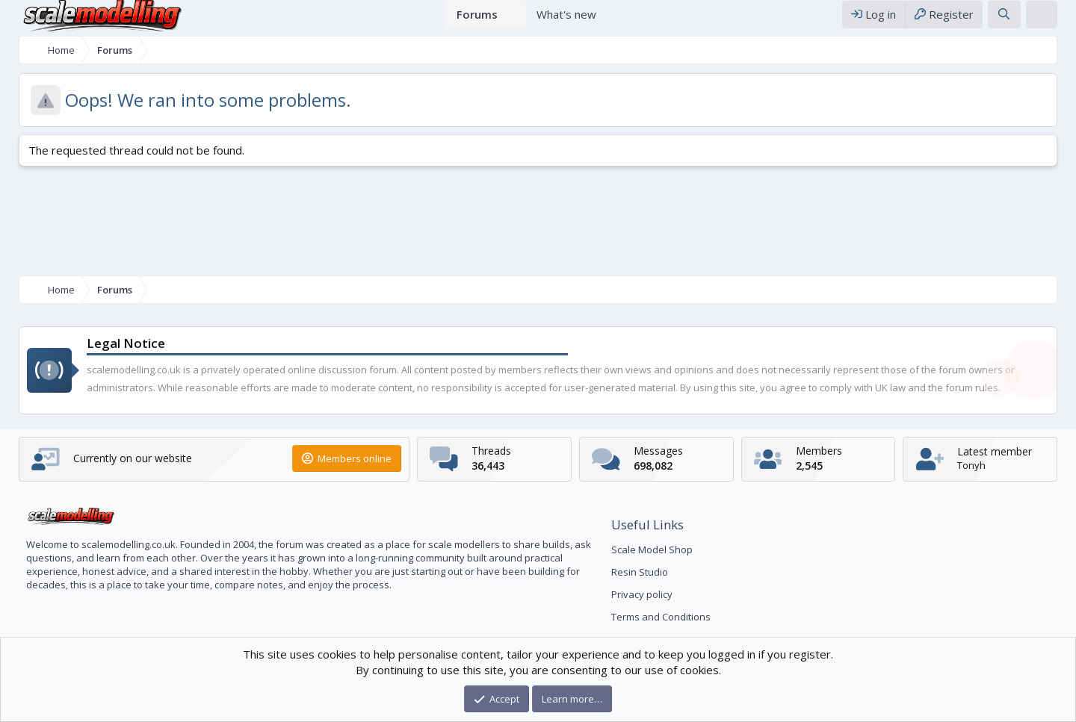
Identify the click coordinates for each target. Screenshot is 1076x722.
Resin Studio (639, 572)
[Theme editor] (1053, 21)
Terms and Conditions (661, 616)
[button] (514, 21)
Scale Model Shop (652, 549)
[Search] (1015, 21)
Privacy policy (641, 594)
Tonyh (979, 465)
